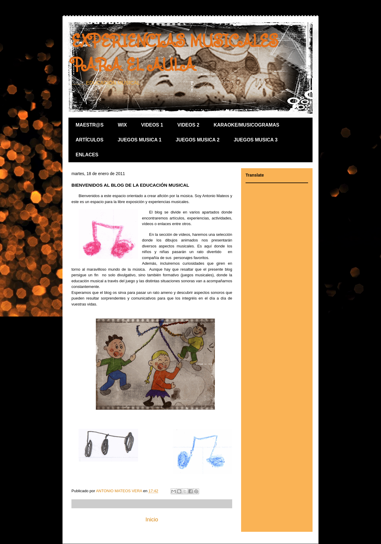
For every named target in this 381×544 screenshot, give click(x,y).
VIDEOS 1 (152, 124)
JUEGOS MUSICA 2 (197, 139)
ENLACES (87, 154)
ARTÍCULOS (89, 139)
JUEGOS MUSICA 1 (139, 139)
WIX (122, 124)
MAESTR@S (90, 124)
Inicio (152, 520)
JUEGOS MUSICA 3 (255, 139)
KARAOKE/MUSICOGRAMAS (246, 124)
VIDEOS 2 (188, 124)
